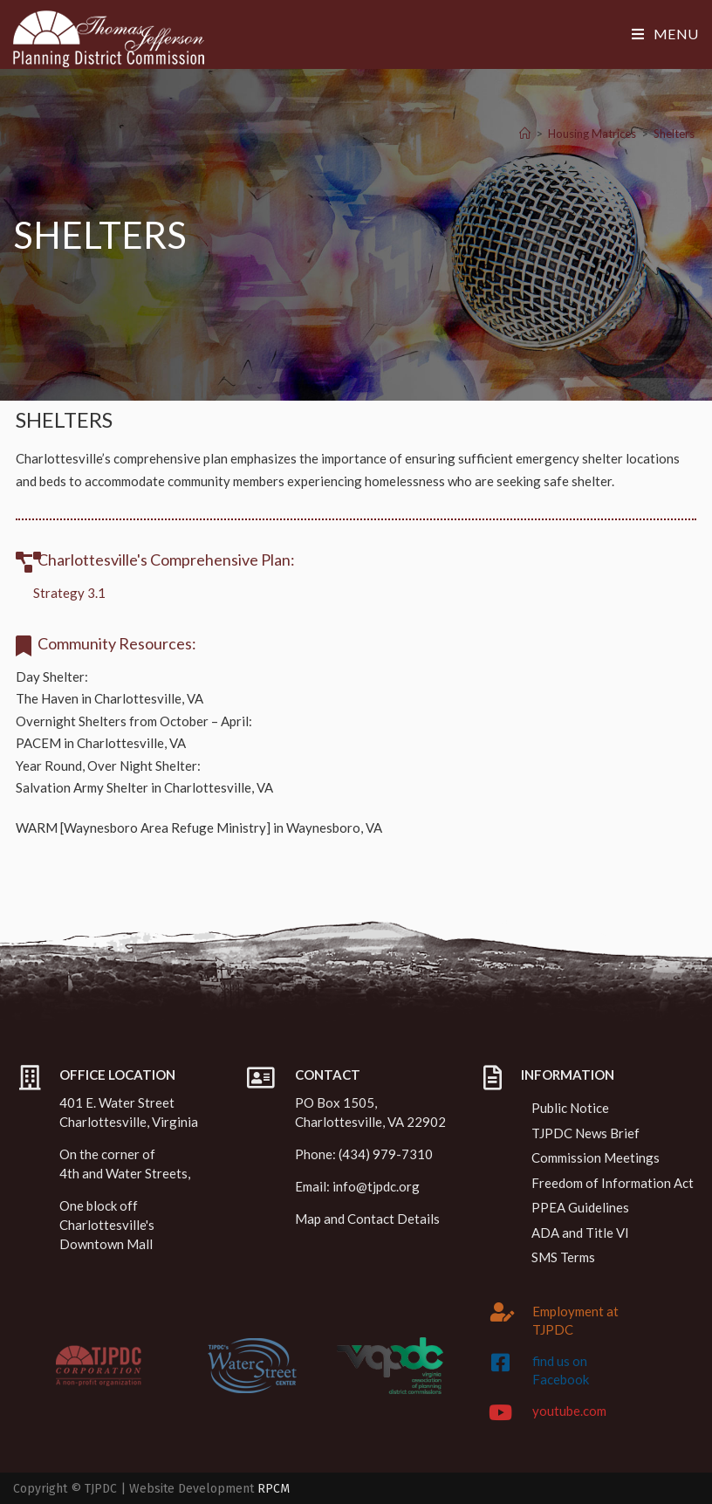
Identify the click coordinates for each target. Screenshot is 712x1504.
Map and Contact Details (367, 1218)
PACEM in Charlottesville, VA (101, 743)
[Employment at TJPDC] (502, 1312)
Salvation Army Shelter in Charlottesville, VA (144, 787)
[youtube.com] (500, 1412)
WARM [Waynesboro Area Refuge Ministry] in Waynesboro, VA (199, 827)
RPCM (273, 1488)
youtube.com (569, 1410)
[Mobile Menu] (665, 33)
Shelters (674, 134)
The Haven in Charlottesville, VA (109, 698)
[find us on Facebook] (500, 1362)
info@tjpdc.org (376, 1186)
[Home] (525, 134)
